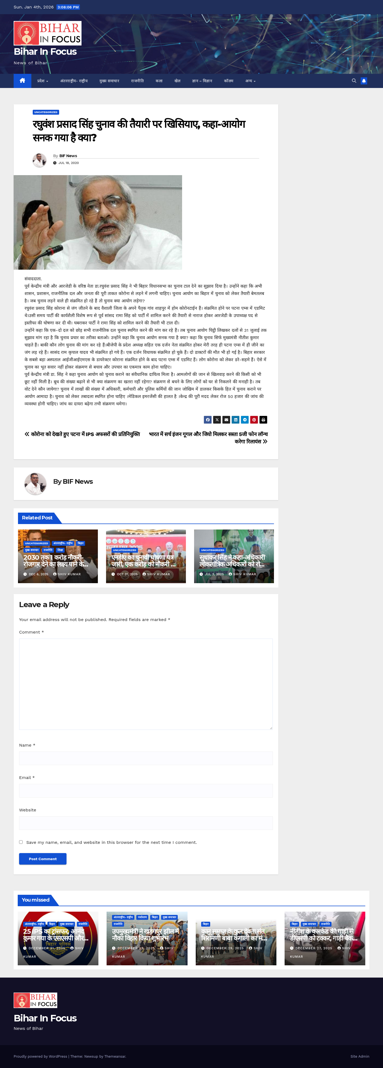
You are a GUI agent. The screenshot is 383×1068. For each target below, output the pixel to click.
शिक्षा (60, 550)
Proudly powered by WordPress (41, 1056)
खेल (177, 80)
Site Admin (360, 1056)
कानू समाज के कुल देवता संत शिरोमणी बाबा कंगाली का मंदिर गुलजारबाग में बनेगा (235, 938)
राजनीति (137, 80)
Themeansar (114, 1056)
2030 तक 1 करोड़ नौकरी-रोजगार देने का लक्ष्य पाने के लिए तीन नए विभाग (53, 564)
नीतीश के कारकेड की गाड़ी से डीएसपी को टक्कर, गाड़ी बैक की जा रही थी (321, 938)
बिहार (80, 543)
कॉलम (228, 80)
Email (27, 777)
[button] (354, 80)
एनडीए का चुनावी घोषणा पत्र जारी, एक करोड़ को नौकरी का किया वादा (144, 564)
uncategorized (46, 112)
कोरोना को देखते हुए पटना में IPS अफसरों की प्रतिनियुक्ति (82, 434)
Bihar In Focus (45, 51)
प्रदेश (41, 80)
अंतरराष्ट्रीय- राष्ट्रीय (74, 80)
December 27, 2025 (314, 948)
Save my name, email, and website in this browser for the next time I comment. (111, 842)
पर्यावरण (142, 917)
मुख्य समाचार (109, 80)
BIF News (68, 155)
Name (27, 745)
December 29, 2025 (136, 948)
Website (27, 810)
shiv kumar (67, 574)
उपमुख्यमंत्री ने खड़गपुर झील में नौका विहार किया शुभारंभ (145, 934)
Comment (31, 632)
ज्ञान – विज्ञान (202, 80)
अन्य (249, 80)
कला (159, 80)
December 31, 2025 (48, 948)
